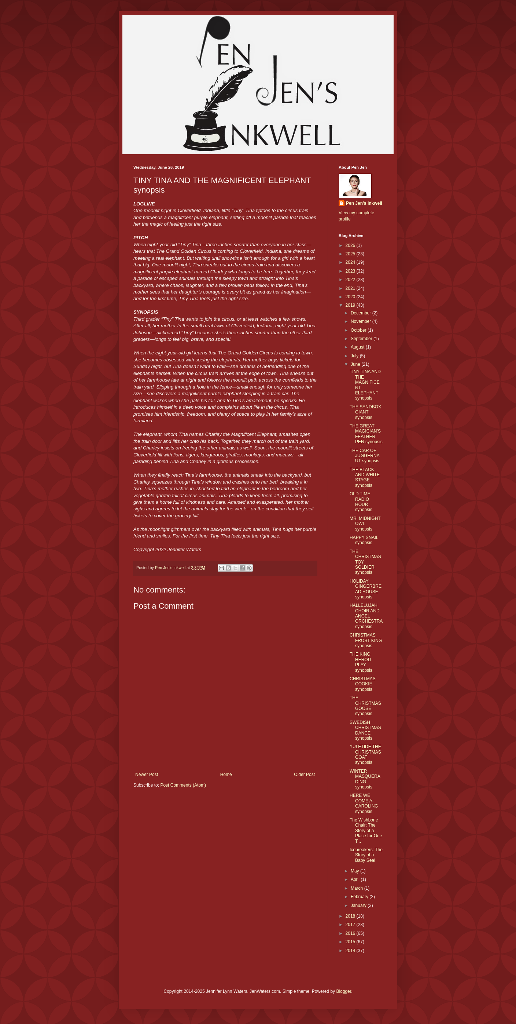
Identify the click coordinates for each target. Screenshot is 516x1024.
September (362, 338)
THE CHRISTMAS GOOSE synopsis (365, 705)
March (357, 888)
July (355, 355)
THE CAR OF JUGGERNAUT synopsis (365, 456)
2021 (351, 288)
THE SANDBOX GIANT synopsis (365, 412)
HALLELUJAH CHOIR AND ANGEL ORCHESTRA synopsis (366, 616)
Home (226, 774)
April (356, 879)
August (358, 347)
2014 (351, 950)
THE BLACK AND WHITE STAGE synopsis (365, 477)
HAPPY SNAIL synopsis (364, 540)
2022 (351, 279)
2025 (351, 253)
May (355, 871)
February (360, 896)
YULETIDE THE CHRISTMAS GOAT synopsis (365, 754)
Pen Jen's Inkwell (364, 203)
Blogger (343, 991)
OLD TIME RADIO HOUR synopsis (361, 501)
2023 (351, 271)
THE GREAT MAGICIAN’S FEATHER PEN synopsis (366, 433)
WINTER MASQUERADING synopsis (365, 779)
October (359, 330)
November (361, 321)
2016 (351, 933)
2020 (351, 296)
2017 (351, 924)
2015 (351, 941)
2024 (351, 262)
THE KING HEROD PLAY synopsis (361, 662)
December (361, 313)
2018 (351, 916)
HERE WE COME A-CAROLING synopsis (364, 803)
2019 (351, 305)
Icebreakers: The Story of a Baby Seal (366, 855)
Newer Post (146, 774)
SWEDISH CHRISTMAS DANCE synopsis (365, 730)
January (359, 905)
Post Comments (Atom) (183, 785)
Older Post (304, 774)
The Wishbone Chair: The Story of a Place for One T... (366, 830)
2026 (351, 245)
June (356, 364)
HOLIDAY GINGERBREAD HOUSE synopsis (366, 589)
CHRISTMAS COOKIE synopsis (363, 684)
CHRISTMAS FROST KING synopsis (366, 640)
